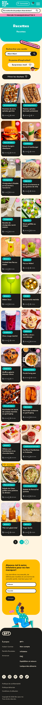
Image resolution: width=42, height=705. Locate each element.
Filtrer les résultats (16, 77)
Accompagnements (9, 105)
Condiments (28, 144)
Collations (28, 331)
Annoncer (5, 656)
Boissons (27, 221)
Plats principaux (9, 143)
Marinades (28, 407)
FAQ (21, 656)
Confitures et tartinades (32, 447)
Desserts (6, 445)
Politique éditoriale (8, 688)
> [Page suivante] (21, 542)
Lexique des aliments (28, 666)
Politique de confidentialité (11, 684)
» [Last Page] (26, 542)
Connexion (22, 3)
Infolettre (23, 651)
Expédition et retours (28, 661)
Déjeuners (27, 181)
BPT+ (22, 642)
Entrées (27, 296)
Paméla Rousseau (8, 651)
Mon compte (25, 647)
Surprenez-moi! (19, 64)
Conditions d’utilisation (10, 691)
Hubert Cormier (7, 647)
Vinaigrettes (7, 180)
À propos (5, 642)
